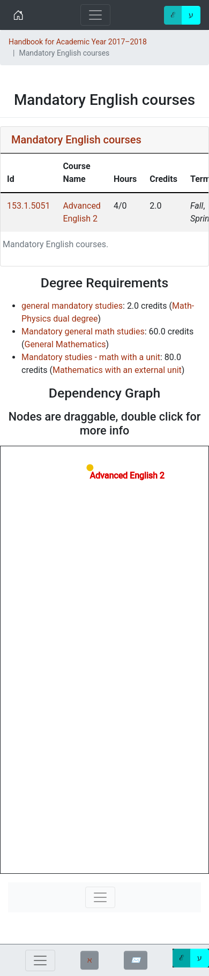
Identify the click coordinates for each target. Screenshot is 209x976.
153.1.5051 (28, 206)
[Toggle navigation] (95, 15)
